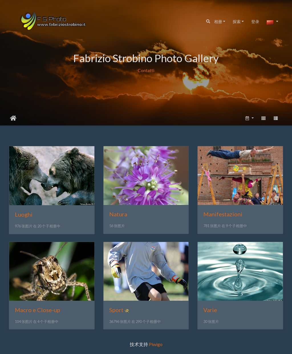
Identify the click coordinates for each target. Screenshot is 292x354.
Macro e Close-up (37, 309)
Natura (118, 214)
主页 (13, 118)
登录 (255, 21)
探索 (237, 21)
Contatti (146, 70)
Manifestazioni (222, 214)
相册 (218, 21)
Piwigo (156, 344)
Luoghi (24, 214)
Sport (116, 309)
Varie (210, 309)
